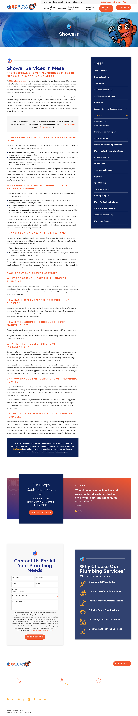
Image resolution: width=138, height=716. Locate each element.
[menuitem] (111, 71)
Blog (68, 2)
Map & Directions (71, 684)
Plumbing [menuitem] (62, 8)
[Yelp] (8, 699)
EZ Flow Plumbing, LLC (17, 81)
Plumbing (66, 664)
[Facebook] (24, 699)
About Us (56, 664)
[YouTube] (13, 699)
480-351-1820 (119, 2)
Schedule (123, 7)
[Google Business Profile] (18, 699)
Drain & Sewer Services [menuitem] (74, 8)
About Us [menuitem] (52, 8)
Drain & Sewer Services (81, 664)
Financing (77, 2)
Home (48, 664)
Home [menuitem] (46, 8)
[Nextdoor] (40, 699)
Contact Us (106, 8)
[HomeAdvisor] (45, 699)
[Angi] (34, 699)
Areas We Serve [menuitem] (90, 8)
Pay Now (95, 664)
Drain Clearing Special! (54, 2)
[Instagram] (29, 699)
